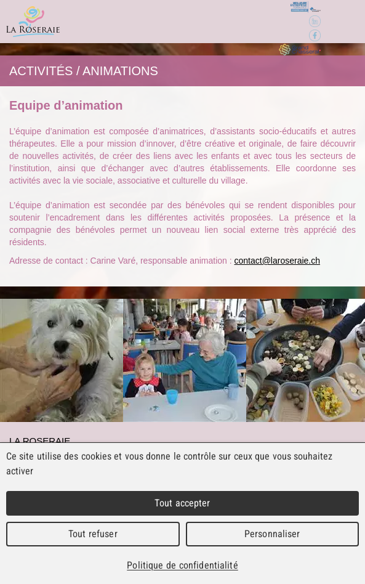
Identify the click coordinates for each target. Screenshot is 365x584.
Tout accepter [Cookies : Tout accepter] (182, 503)
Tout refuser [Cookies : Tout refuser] (93, 534)
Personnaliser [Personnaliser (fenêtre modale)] (272, 534)
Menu (342, 22)
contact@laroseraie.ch (278, 261)
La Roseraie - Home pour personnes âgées (33, 21)
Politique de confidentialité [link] (182, 565)
